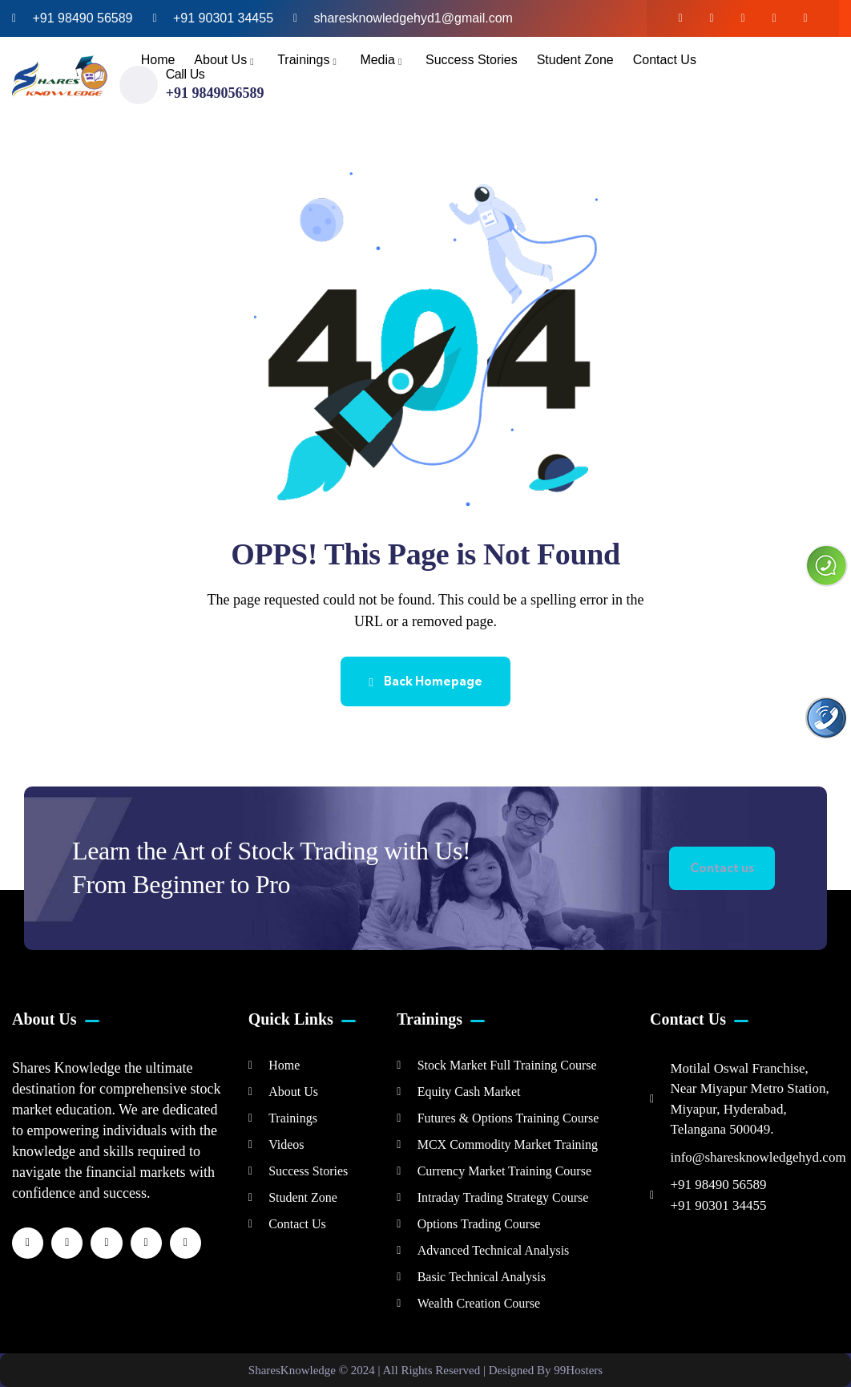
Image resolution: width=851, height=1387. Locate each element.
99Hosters (578, 1370)
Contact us (722, 867)
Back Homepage (425, 681)
